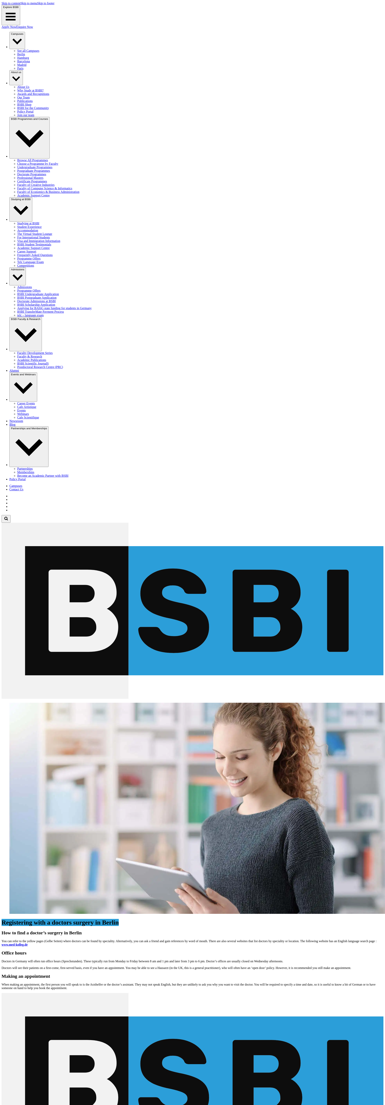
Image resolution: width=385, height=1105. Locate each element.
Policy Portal (17, 479)
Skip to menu (29, 3)
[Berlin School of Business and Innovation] (192, 697)
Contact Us (16, 489)
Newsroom (16, 421)
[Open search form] (6, 519)
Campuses (15, 486)
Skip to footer (45, 3)
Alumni (14, 370)
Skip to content (11, 3)
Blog (12, 424)
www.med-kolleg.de (15, 944)
